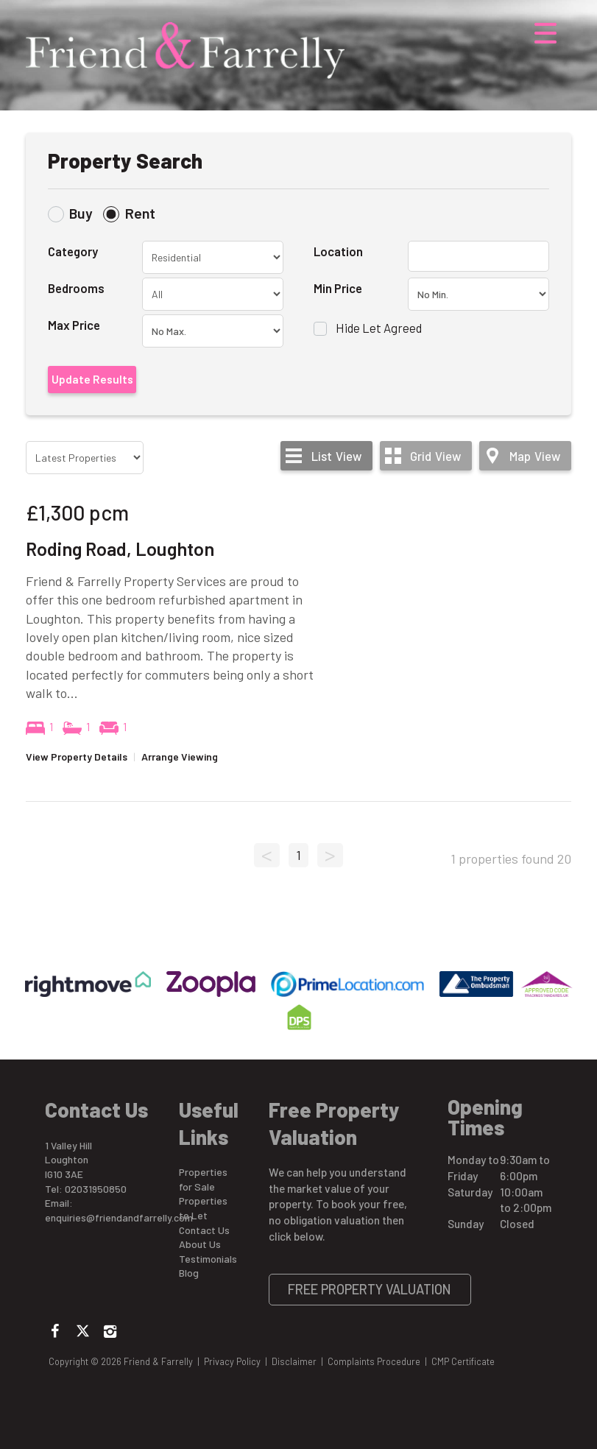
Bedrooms (76, 288)
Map (534, 455)
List (336, 455)
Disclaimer (294, 1361)
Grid (435, 455)
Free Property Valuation (369, 1289)
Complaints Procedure (374, 1361)
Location (338, 251)
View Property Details (76, 756)
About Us (200, 1244)
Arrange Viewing (179, 756)
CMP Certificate (463, 1361)
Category (73, 251)
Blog (189, 1272)
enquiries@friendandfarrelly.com (119, 1217)
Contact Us (204, 1230)
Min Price (338, 288)
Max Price (74, 324)
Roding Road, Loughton (120, 548)
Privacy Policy (232, 1361)
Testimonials (208, 1258)
